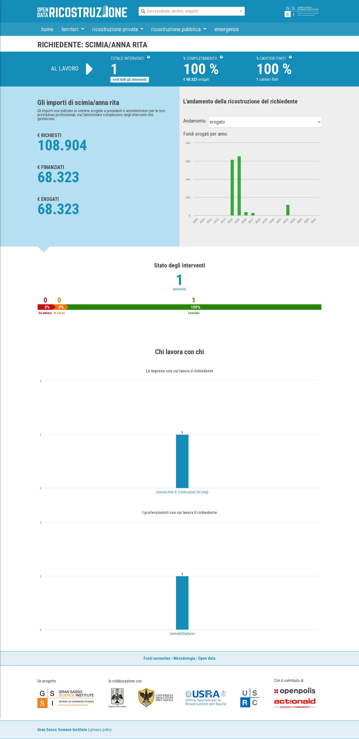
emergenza (226, 29)
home (47, 29)
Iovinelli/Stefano (182, 634)
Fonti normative (157, 658)
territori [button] (70, 29)
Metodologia (184, 658)
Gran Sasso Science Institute (62, 729)
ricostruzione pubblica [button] (176, 29)
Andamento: (194, 120)
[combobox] (187, 11)
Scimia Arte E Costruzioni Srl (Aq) (182, 492)
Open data (206, 658)
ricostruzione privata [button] (115, 29)
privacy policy (101, 729)
